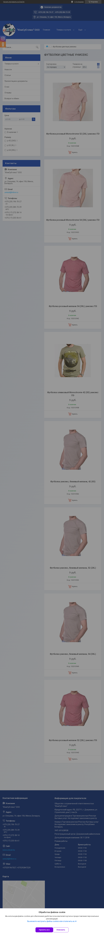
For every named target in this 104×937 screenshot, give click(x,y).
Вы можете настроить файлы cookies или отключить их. (51, 921)
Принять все (44, 930)
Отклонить (60, 930)
